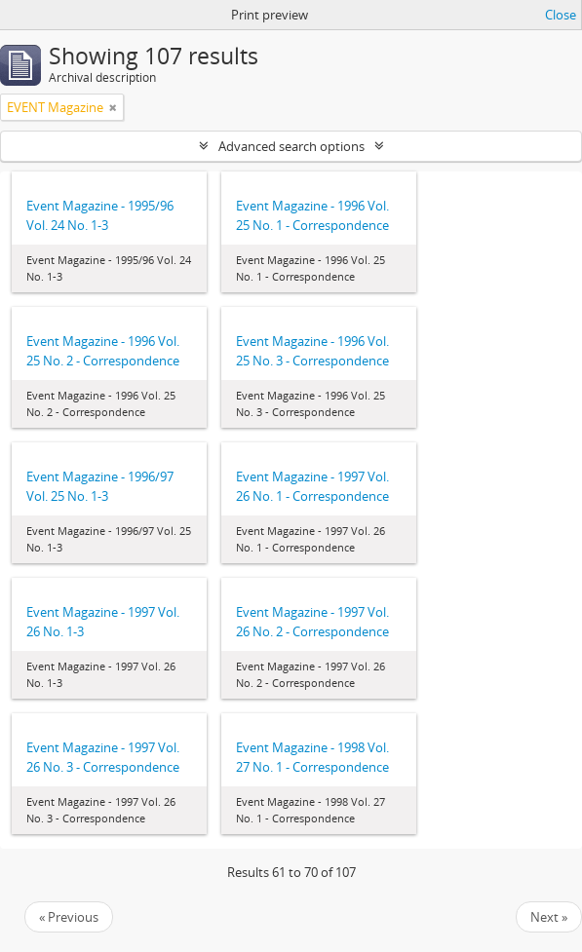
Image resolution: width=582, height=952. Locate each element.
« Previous (68, 917)
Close (560, 14)
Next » (548, 917)
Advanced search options (291, 146)
